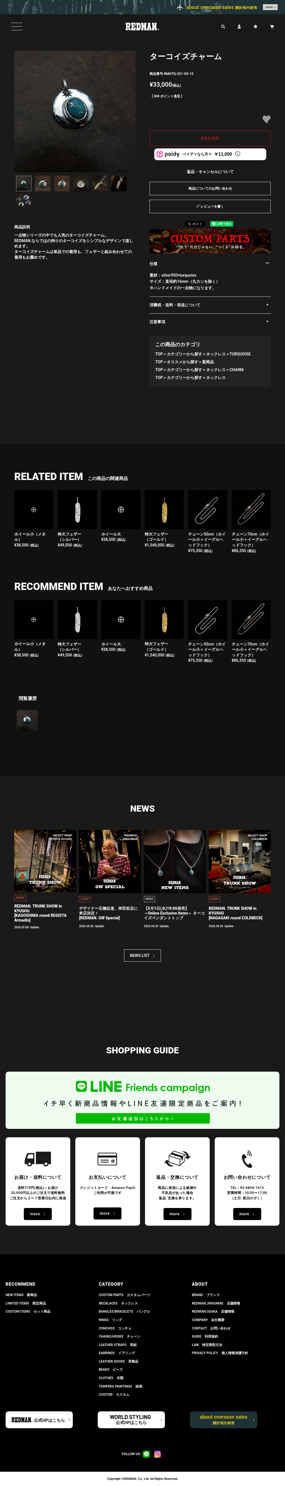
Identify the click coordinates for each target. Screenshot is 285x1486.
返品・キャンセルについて (210, 171)
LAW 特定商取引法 (207, 1345)
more (269, 7)
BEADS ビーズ (111, 1370)
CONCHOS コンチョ (115, 1328)
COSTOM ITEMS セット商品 (28, 1311)
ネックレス (216, 354)
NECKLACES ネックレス (118, 1303)
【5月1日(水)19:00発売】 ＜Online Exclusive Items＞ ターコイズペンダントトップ (174, 913)
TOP (159, 354)
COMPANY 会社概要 (208, 1320)
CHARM (237, 370)
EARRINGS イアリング (117, 1353)
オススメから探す (182, 362)
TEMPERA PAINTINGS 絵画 (120, 1386)
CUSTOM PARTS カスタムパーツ (125, 1295)
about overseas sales (223, 1419)
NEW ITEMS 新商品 (21, 1295)
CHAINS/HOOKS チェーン (119, 1336)
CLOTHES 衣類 (111, 1378)
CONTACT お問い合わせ (211, 1328)
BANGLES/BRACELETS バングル (124, 1311)
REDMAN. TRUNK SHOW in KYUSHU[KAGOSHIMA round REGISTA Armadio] (40, 913)
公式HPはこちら (49, 1420)
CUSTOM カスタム (114, 1395)
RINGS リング (110, 1320)
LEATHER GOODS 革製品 (119, 1361)
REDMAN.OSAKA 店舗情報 (213, 1311)
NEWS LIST (140, 955)
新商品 (208, 362)
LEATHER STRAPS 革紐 (118, 1345)
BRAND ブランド (206, 1295)
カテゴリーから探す (184, 354)
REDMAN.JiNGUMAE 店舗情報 (216, 1303)
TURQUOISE (240, 354)
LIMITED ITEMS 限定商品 (26, 1303)
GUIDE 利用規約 (205, 1336)
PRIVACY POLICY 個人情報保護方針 (220, 1353)
